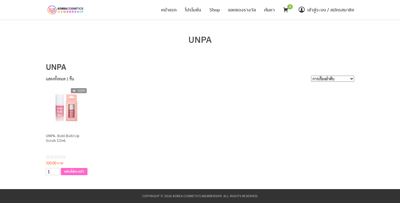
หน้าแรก (169, 10)
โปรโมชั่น (193, 10)
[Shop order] (332, 79)
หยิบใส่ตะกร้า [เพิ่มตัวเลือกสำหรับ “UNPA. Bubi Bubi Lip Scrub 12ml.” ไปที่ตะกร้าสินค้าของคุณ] (74, 171)
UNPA (200, 39)
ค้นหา (269, 10)
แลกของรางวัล (242, 10)
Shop (214, 10)
